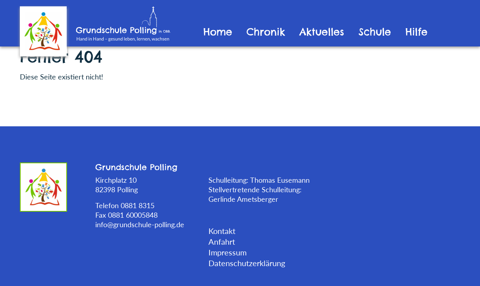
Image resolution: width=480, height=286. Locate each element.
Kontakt (221, 231)
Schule (375, 32)
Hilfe (416, 32)
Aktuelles (321, 32)
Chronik (266, 32)
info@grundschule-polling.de (139, 224)
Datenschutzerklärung (246, 263)
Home (217, 32)
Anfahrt (221, 241)
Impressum (227, 252)
